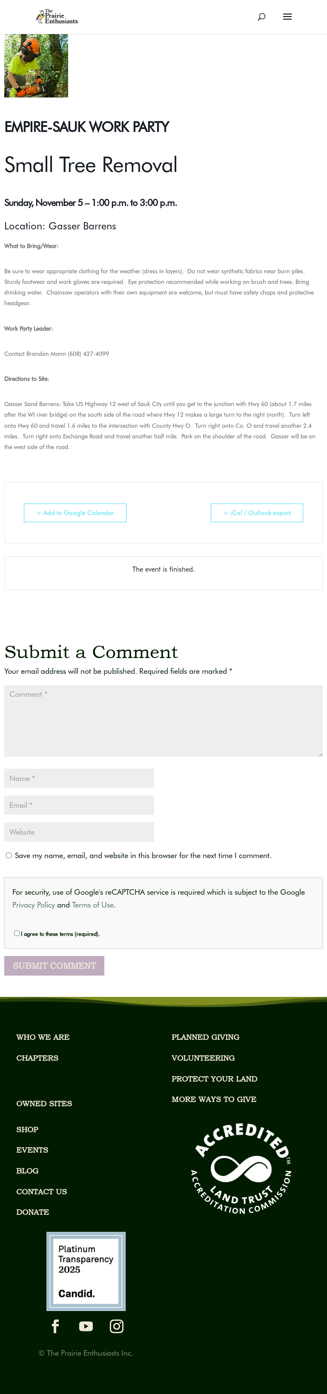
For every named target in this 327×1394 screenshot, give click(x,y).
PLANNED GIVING (205, 1037)
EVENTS (32, 1149)
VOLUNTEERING (203, 1057)
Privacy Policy (33, 904)
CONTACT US (41, 1191)
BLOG (27, 1170)
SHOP (27, 1129)
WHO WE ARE (42, 1037)
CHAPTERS (37, 1057)
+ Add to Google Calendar (75, 513)
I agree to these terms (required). (57, 933)
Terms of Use (93, 904)
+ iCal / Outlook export (257, 513)
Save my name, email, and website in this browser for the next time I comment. (143, 855)
